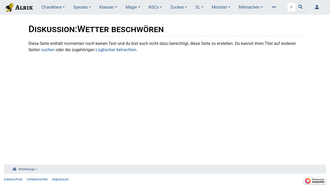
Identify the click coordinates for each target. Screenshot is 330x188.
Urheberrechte (37, 179)
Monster (219, 7)
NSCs (154, 7)
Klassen (106, 7)
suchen (48, 49)
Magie (131, 7)
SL (198, 7)
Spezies (80, 7)
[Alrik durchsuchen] (291, 7)
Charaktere (52, 7)
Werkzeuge (27, 169)
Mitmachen (249, 7)
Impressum (60, 179)
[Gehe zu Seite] (300, 7)
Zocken (177, 7)
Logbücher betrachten (116, 49)
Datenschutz (13, 179)
